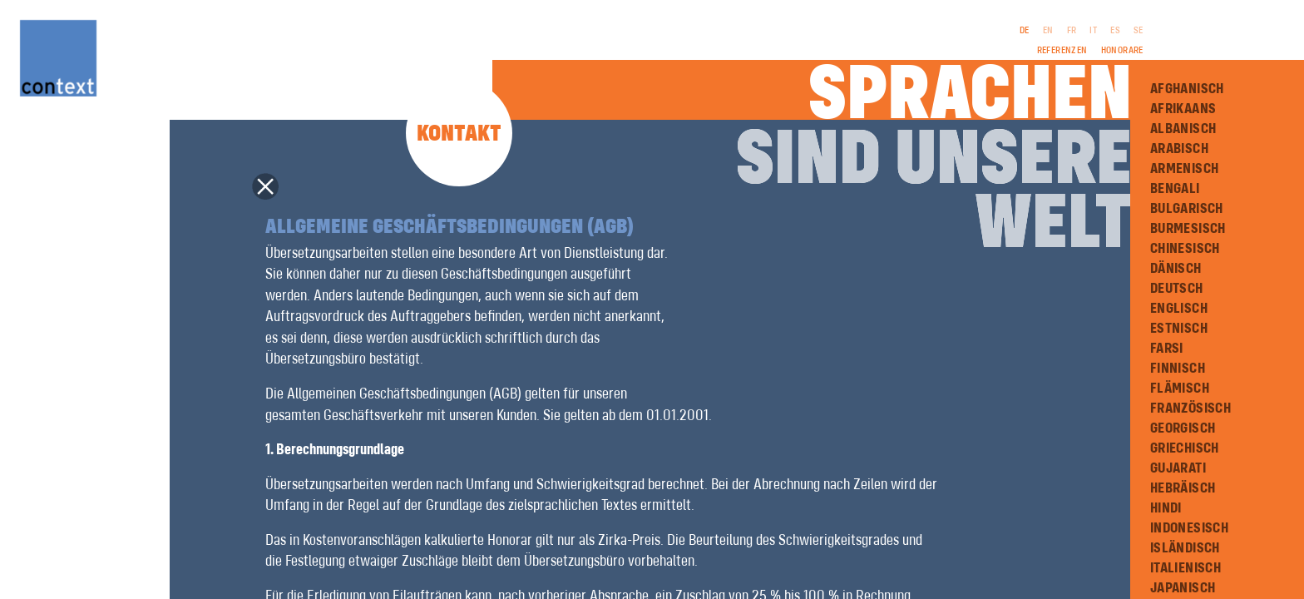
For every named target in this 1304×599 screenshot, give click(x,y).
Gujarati (1178, 468)
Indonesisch (1189, 528)
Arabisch (1179, 148)
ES (1115, 31)
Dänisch (1176, 268)
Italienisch (1185, 568)
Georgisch (1183, 428)
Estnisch (1179, 328)
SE (1138, 31)
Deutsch (1176, 288)
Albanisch (1183, 128)
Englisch (1179, 308)
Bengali (1175, 188)
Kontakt (459, 134)
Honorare (1122, 51)
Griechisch (1184, 448)
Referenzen (1062, 51)
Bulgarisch (1186, 208)
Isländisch (1185, 548)
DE (1025, 31)
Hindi (1166, 508)
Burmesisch (1188, 228)
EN (1048, 31)
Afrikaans (1183, 108)
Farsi (1166, 348)
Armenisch (1184, 168)
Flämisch (1179, 388)
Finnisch (1177, 368)
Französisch (1190, 408)
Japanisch (1183, 588)
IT (1093, 31)
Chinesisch (1185, 248)
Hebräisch (1183, 488)
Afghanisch (1187, 89)
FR (1072, 31)
